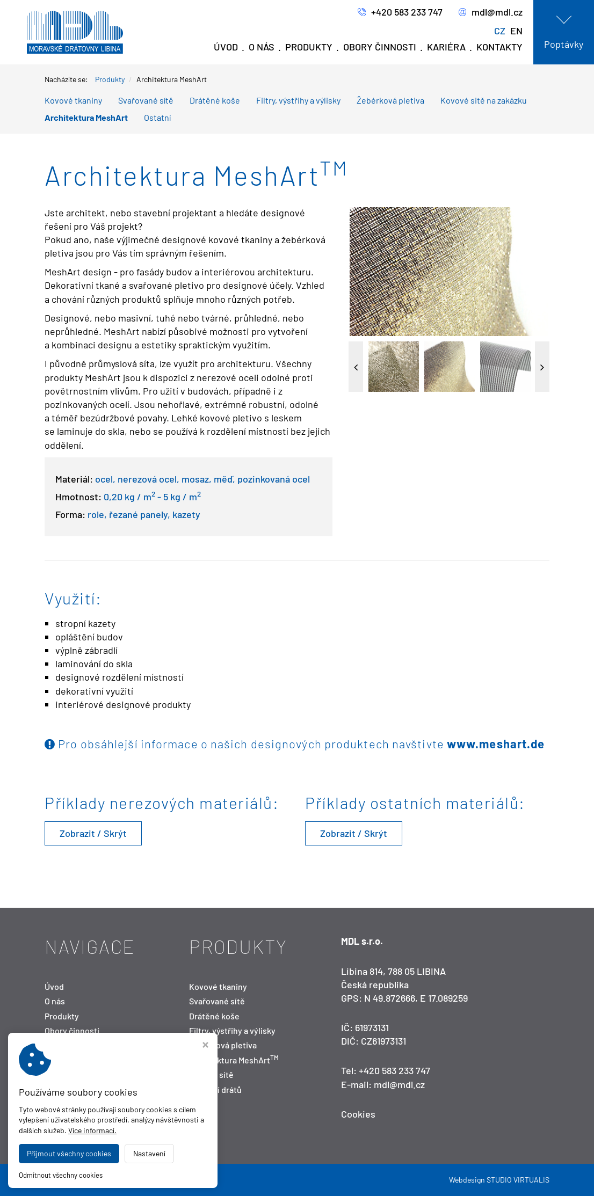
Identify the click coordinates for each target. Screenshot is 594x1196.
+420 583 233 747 (400, 12)
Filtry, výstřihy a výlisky (298, 100)
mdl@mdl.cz (491, 12)
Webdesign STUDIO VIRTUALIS (499, 1179)
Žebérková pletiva (390, 100)
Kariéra (446, 46)
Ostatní (157, 117)
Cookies (358, 1114)
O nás (261, 46)
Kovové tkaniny (73, 100)
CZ (499, 31)
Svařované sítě (145, 100)
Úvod (226, 46)
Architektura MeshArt (86, 117)
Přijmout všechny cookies (69, 1153)
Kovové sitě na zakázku (483, 100)
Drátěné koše (215, 100)
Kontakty (499, 46)
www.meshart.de (496, 743)
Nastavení (149, 1153)
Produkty (308, 46)
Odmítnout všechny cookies (61, 1175)
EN (516, 31)
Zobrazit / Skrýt (93, 833)
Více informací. (92, 1130)
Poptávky (563, 44)
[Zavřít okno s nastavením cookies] (205, 1046)
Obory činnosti (379, 46)
